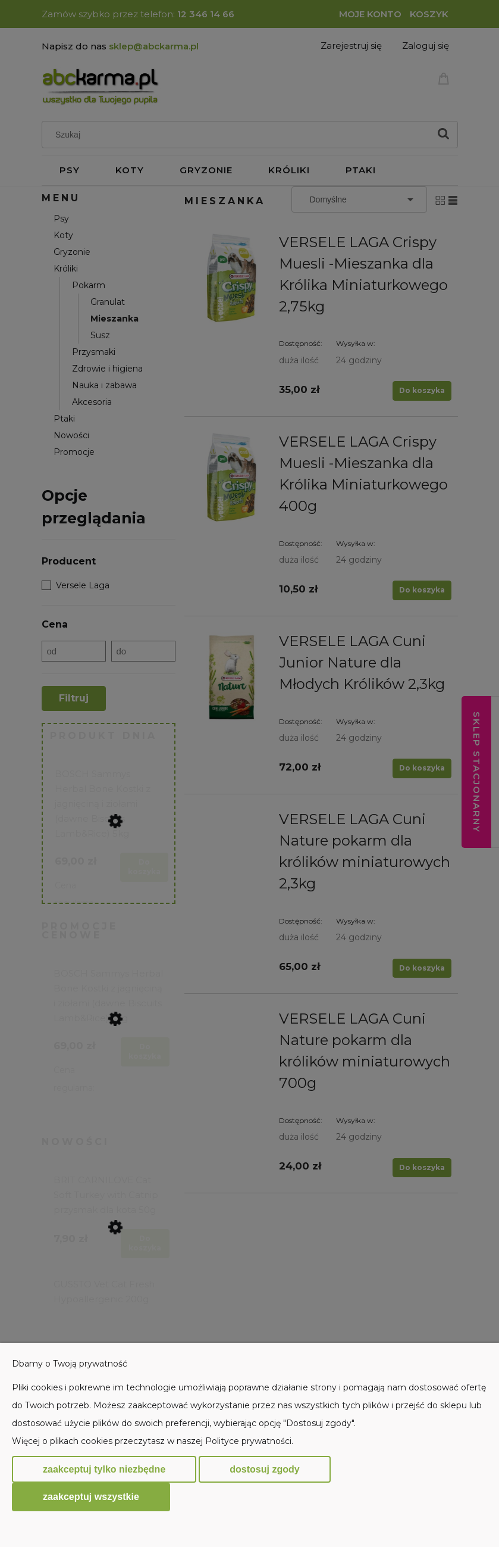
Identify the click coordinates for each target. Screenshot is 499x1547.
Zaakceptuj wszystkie (91, 1496)
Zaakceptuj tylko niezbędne (104, 1469)
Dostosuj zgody (264, 1469)
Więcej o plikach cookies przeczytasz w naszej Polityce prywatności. (152, 1441)
